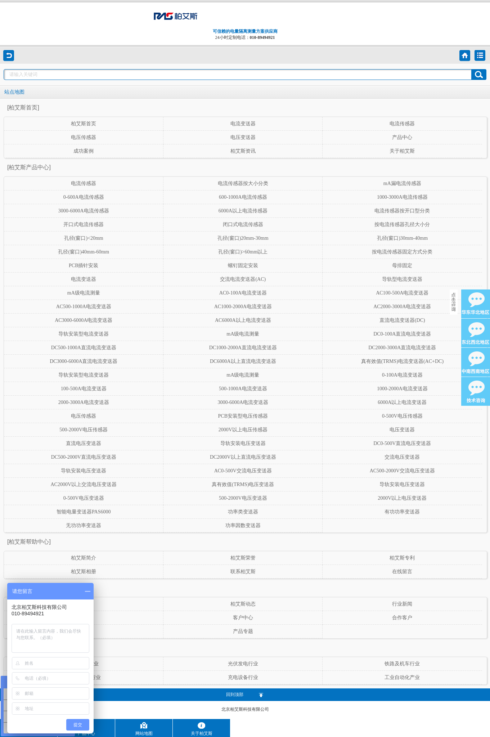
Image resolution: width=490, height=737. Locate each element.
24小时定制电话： (245, 37)
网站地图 (144, 729)
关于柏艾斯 (201, 729)
